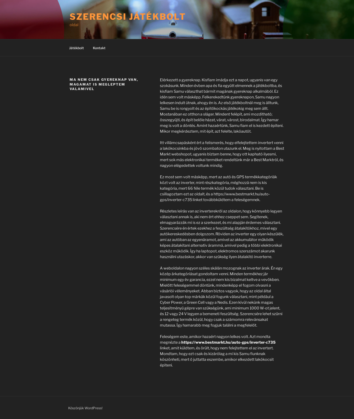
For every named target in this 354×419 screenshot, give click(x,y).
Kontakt (99, 48)
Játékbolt (76, 48)
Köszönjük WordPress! (85, 408)
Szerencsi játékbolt (128, 16)
